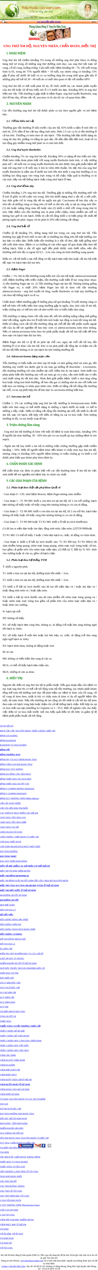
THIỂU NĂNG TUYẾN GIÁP (12, 1167)
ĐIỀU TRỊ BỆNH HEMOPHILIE (14, 876)
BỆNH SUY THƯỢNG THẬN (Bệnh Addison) (19, 798)
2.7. (14, 396)
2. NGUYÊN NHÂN (18, 104)
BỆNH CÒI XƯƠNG (9, 736)
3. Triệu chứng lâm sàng (23, 425)
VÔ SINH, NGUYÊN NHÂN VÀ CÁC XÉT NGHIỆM (22, 1099)
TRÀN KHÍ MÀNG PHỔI (11, 1176)
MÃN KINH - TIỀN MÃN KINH (13, 1123)
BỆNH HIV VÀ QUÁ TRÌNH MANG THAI (18, 759)
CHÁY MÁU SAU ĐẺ (9, 827)
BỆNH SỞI (5, 750)
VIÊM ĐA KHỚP (7, 1065)
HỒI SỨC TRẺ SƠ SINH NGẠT (13, 1118)
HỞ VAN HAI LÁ (7, 944)
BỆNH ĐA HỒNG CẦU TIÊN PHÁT (15, 774)
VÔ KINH (4, 1229)
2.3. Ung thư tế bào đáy (20, 186)
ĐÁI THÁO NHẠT (8, 856)
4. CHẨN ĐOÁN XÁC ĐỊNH (24, 464)
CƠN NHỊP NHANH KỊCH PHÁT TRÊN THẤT (20, 847)
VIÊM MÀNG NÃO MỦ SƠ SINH (14, 1089)
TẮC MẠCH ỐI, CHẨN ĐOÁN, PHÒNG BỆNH (20, 1157)
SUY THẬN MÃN (7, 1002)
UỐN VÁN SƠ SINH (9, 1210)
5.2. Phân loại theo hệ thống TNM (26, 559)
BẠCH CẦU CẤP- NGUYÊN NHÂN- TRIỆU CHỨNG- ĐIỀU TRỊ (27, 731)
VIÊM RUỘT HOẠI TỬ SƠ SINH (15, 1084)
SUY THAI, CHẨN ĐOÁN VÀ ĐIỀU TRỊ (17, 1143)
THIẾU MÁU (5, 1021)
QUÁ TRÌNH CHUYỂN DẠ (11, 1133)
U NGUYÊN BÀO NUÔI (10, 1200)
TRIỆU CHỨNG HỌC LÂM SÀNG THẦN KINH (20, 1041)
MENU (93, 22)
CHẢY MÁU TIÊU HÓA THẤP (13, 822)
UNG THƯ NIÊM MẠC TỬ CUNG (14, 1196)
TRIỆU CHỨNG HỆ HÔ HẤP (12, 1031)
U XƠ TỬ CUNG (7, 1215)
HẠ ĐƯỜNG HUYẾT (9, 900)
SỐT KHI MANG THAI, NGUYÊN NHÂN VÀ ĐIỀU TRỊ (24, 1138)
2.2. (23, 149)
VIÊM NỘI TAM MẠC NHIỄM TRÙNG (17, 1220)
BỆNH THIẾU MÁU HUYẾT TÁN (14, 784)
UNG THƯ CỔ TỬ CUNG (11, 1191)
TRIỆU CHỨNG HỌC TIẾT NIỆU (14, 1046)
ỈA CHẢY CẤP (6, 949)
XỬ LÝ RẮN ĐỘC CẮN (10, 983)
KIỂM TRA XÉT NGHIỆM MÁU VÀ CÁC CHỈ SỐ (21, 954)
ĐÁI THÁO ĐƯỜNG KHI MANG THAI (17, 1114)
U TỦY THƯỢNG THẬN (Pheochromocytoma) (20, 1205)
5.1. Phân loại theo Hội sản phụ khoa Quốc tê (33, 487)
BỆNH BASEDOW (8, 740)
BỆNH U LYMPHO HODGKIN (13, 794)
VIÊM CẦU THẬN (8, 1055)
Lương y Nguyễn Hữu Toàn (13, 1266)
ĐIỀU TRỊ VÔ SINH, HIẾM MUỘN (15, 871)
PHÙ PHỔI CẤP (7, 978)
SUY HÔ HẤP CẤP (8, 992)
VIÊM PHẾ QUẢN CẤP (10, 1070)
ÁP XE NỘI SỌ (6, 726)
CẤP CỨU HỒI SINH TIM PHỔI (14, 808)
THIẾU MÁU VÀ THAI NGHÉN (14, 1162)
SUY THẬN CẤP (7, 997)
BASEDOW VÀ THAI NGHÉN (13, 745)
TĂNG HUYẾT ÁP (8, 1016)
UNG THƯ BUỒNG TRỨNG (12, 1186)
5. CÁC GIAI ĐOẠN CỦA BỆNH (26, 480)
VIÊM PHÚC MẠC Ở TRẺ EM (13, 1225)
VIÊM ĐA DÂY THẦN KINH (12, 1060)
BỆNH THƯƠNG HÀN (10, 755)
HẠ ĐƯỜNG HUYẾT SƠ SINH (13, 895)
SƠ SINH (15, 1094)
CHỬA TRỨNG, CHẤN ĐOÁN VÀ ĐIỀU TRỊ (19, 837)
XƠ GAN (4, 1104)
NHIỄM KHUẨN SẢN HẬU (11, 1128)
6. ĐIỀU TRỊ (14, 678)
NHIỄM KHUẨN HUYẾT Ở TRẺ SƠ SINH (18, 963)
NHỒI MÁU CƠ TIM (9, 973)
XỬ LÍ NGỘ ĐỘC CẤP (10, 988)
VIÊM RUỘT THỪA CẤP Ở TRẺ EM (16, 1080)
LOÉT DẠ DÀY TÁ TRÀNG (12, 958)
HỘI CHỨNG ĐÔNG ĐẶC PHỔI (14, 920)
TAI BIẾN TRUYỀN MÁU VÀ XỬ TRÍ (16, 1148)
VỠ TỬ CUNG (6, 1248)
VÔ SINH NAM (7, 1238)
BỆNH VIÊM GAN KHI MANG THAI (16, 764)
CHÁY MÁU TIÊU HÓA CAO (13, 817)
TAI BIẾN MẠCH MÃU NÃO (12, 1011)
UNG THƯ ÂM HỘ (17, 46)
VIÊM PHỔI (5, 1094)
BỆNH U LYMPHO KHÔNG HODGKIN (17, 789)
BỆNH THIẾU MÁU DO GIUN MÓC (16, 779)
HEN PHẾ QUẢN (7, 905)
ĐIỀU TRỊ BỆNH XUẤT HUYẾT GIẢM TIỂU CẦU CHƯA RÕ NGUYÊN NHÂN (34, 881)
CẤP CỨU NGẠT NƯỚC (10, 803)
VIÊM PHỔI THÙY (8, 1075)
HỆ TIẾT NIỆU (6, 915)
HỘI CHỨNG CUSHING (11, 934)
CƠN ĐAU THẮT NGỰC (10, 842)
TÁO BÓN (4, 1152)
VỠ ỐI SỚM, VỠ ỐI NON (11, 1234)
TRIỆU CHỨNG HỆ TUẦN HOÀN (14, 1036)
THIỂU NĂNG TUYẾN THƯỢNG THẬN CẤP (20, 1026)
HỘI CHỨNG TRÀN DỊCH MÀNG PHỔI (17, 929)
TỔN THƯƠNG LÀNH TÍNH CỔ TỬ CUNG (19, 1172)
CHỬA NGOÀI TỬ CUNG (11, 832)
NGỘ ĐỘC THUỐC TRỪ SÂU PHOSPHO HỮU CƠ (22, 968)
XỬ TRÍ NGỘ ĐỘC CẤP (10, 1109)
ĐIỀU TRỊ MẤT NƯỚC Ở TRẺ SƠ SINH (18, 890)
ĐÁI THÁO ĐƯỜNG (9, 851)
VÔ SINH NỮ (6, 1243)
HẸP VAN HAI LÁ (8, 910)
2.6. (19, 356)
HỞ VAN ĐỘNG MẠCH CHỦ (13, 939)
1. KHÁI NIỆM (16, 53)
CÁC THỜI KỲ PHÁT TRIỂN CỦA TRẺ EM (19, 813)
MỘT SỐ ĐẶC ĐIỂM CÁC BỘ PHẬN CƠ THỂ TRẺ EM (25, 866)
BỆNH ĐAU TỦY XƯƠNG (11, 769)
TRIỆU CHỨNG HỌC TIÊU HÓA (14, 1050)
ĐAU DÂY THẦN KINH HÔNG (13, 861)
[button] (43, 1146)
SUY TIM (4, 1007)
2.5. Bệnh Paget (15, 269)
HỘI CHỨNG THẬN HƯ (10, 924)
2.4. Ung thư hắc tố (17, 226)
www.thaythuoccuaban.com (32, 1261)
